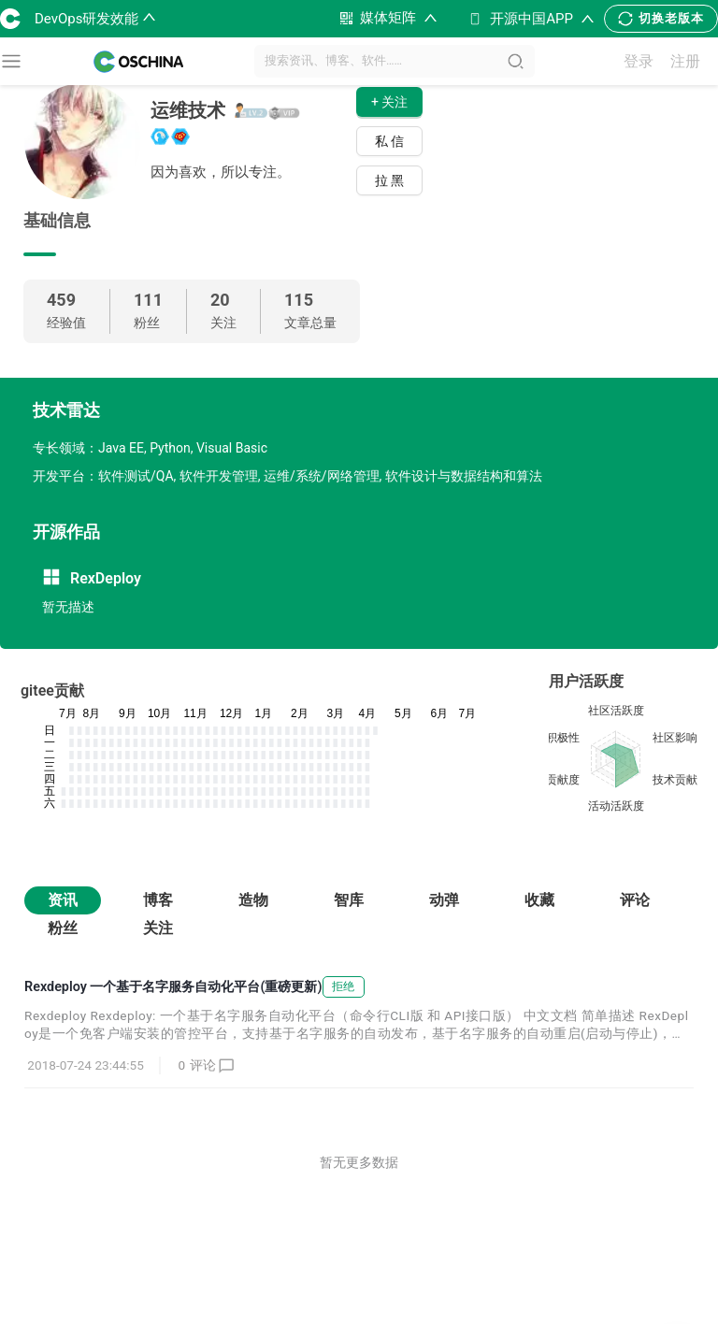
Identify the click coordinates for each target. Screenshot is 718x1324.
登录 (638, 61)
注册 (685, 61)
